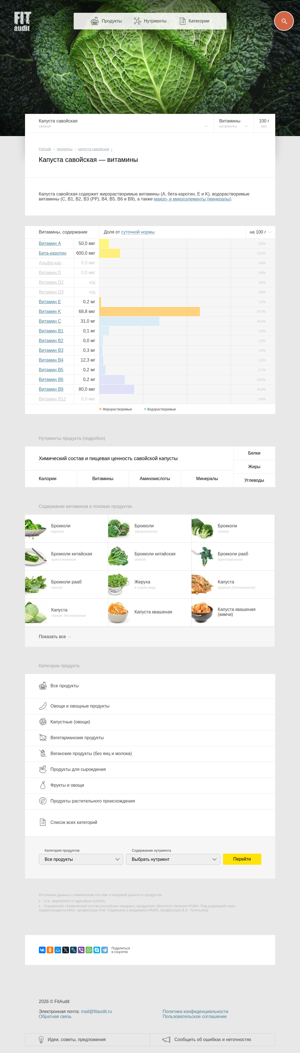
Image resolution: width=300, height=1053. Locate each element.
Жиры (254, 466)
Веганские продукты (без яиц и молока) (85, 753)
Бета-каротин (52, 253)
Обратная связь (55, 1016)
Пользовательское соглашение (195, 1016)
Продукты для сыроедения (72, 769)
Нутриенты (155, 21)
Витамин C (50, 321)
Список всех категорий (68, 822)
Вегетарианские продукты (71, 737)
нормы (138, 232)
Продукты (112, 21)
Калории (47, 478)
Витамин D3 (51, 292)
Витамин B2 (51, 340)
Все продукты (59, 686)
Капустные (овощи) (64, 722)
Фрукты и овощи (61, 785)
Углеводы (254, 480)
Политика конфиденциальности (195, 1011)
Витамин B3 (51, 350)
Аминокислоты (155, 478)
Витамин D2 (51, 282)
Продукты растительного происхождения (87, 801)
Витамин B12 (52, 399)
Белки (254, 453)
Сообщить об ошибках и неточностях (213, 1039)
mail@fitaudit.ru (96, 1011)
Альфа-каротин (54, 262)
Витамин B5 (51, 369)
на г (258, 232)
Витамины (102, 478)
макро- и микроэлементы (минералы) (192, 199)
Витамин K (50, 311)
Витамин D (50, 272)
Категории (199, 21)
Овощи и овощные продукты (74, 706)
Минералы (207, 478)
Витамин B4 (51, 360)
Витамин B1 (51, 331)
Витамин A (50, 243)
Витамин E (50, 301)
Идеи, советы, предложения (77, 1039)
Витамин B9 (51, 389)
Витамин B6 (51, 379)
